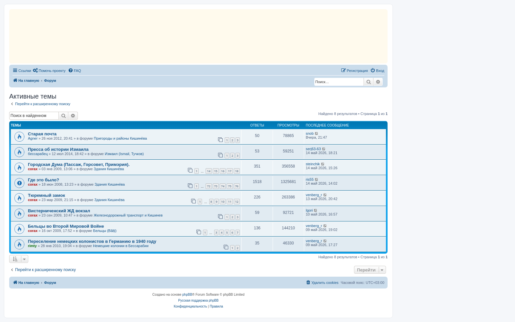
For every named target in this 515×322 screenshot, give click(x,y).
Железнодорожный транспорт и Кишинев (128, 215)
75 (229, 186)
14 (208, 171)
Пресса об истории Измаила (58, 149)
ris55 (310, 179)
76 (236, 186)
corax (32, 169)
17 (229, 171)
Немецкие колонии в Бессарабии (120, 246)
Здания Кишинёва (109, 169)
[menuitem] (49, 71)
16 (222, 171)
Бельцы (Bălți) (105, 231)
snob (310, 133)
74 (222, 186)
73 (215, 186)
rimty (32, 246)
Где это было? (43, 179)
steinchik (313, 164)
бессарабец (38, 154)
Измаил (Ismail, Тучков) (124, 154)
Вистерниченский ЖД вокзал (59, 210)
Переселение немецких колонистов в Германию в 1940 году (92, 241)
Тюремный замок (46, 195)
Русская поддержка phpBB (198, 300)
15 (215, 171)
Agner (32, 138)
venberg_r (314, 195)
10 (222, 201)
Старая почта (42, 133)
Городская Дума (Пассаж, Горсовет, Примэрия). (79, 164)
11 (229, 201)
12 (236, 201)
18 (236, 171)
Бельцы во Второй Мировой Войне (66, 226)
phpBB (187, 294)
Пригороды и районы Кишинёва (120, 138)
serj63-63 (313, 149)
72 (208, 186)
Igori (309, 210)
